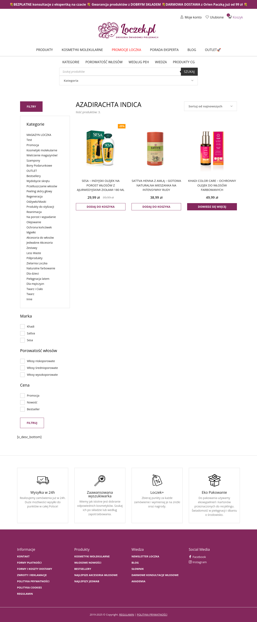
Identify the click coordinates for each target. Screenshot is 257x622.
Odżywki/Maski (36, 201)
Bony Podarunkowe (39, 165)
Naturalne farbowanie (41, 268)
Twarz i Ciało (35, 289)
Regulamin (25, 593)
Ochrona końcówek (39, 227)
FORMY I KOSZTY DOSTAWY (34, 569)
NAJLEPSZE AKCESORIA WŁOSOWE (96, 575)
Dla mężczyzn (35, 284)
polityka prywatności (152, 614)
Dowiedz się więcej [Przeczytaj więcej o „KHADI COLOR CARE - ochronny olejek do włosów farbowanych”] (212, 207)
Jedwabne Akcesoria (40, 242)
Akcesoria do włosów (40, 237)
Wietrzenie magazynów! (42, 155)
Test (29, 140)
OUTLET (32, 171)
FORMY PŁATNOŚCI (29, 562)
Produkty (44, 49)
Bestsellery (34, 176)
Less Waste (34, 253)
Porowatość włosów (103, 62)
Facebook (197, 557)
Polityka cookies (29, 587)
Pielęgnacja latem (38, 278)
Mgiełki (31, 232)
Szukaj (189, 71)
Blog (192, 49)
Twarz (30, 294)
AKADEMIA (138, 581)
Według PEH (139, 62)
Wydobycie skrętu (38, 181)
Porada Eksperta (164, 49)
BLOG (135, 562)
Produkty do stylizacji (40, 207)
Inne (29, 299)
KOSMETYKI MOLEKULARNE (92, 556)
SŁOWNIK (138, 569)
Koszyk (235, 17)
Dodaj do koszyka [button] (101, 207)
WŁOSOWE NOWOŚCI (87, 562)
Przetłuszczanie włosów (42, 186)
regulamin (126, 614)
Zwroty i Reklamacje (32, 575)
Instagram (198, 562)
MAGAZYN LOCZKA (39, 135)
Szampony (33, 160)
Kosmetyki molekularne (82, 49)
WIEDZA (161, 62)
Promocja (33, 145)
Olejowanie (34, 222)
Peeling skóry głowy (39, 191)
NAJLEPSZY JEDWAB (86, 581)
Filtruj (32, 423)
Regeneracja (35, 196)
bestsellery (82, 569)
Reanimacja (34, 212)
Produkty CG (184, 62)
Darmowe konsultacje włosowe (155, 575)
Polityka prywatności (33, 581)
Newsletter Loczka (145, 556)
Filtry (31, 106)
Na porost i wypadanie (41, 217)
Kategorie (70, 62)
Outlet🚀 (213, 49)
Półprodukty (35, 258)
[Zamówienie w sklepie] (210, 106)
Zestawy (32, 248)
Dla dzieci (33, 273)
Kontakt (23, 556)
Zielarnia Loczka (37, 263)
